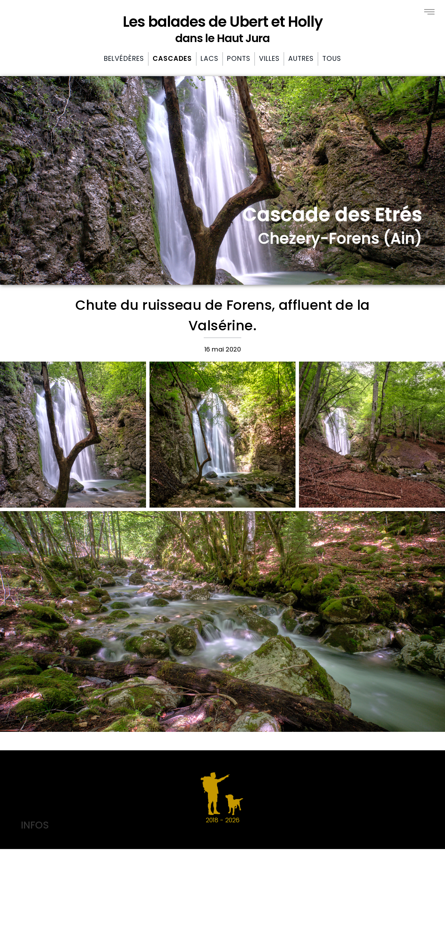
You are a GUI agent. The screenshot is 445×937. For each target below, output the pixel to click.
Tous (331, 58)
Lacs (209, 58)
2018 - (222, 797)
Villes (269, 58)
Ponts (238, 58)
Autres (301, 58)
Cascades (172, 58)
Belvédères (124, 58)
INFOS (35, 825)
